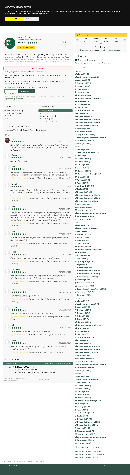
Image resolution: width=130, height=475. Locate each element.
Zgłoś (47, 379)
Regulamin (107, 466)
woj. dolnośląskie (89, 60)
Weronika (14, 184)
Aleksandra (15, 270)
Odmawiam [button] (18, 19)
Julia (13, 325)
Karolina (14, 207)
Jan (12, 290)
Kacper (14, 252)
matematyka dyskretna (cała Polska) (88, 451)
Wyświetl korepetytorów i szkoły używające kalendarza (101, 50)
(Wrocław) (35, 39)
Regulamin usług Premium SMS (14, 99)
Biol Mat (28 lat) (24, 37)
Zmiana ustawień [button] (31, 19)
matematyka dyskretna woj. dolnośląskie (89, 454)
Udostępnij (41, 379)
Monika (14, 155)
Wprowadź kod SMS (26, 91)
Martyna (14, 166)
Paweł (13, 139)
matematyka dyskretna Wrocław (86, 457)
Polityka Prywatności (118, 466)
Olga (13, 232)
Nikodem (14, 340)
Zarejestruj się (9, 87)
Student (14, 307)
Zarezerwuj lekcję (26, 47)
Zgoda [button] (8, 19)
